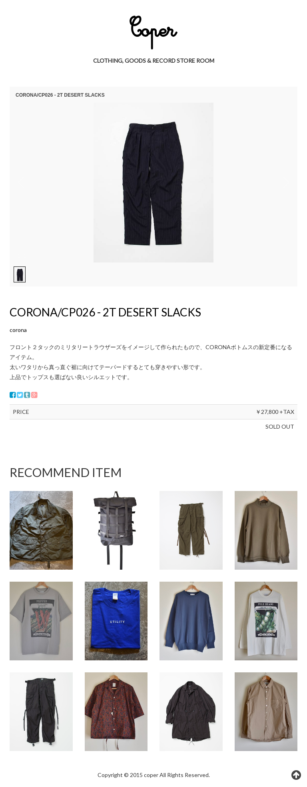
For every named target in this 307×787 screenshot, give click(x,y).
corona (18, 329)
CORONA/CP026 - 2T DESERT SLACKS (105, 312)
